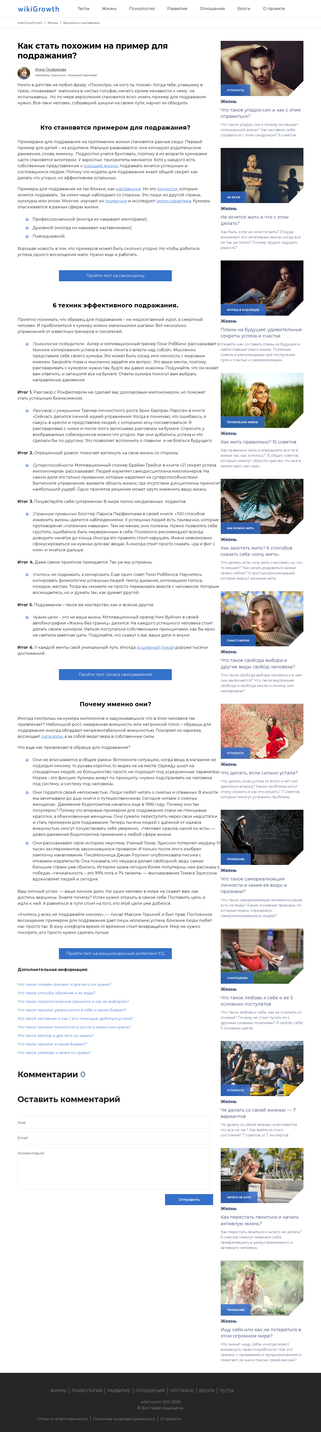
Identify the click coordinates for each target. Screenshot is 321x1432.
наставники (128, 189)
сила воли (52, 736)
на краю (233, 197)
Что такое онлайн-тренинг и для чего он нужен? (64, 984)
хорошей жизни (101, 165)
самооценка (237, 977)
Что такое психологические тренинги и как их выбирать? (73, 1001)
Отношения (150, 1390)
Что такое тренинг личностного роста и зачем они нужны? (74, 1027)
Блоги (206, 1390)
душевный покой (155, 647)
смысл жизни (238, 640)
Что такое (182, 1390)
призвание (236, 859)
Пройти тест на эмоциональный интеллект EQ (115, 953)
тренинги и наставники (81, 23)
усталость (235, 90)
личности (167, 189)
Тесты (227, 1390)
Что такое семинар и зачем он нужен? (54, 1052)
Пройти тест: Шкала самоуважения (115, 674)
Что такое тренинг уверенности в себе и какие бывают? (72, 1010)
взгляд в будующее (243, 309)
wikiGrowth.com (30, 23)
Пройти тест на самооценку (115, 275)
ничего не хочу (239, 1197)
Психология (87, 1390)
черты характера (173, 201)
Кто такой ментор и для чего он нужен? (56, 1035)
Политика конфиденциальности (124, 1419)
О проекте (170, 1419)
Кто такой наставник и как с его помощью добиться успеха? (75, 1018)
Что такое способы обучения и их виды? (57, 993)
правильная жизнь (242, 422)
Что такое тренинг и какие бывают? (52, 1044)
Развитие (119, 1390)
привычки (116, 201)
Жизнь (52, 23)
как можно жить (240, 528)
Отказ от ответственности (63, 1419)
